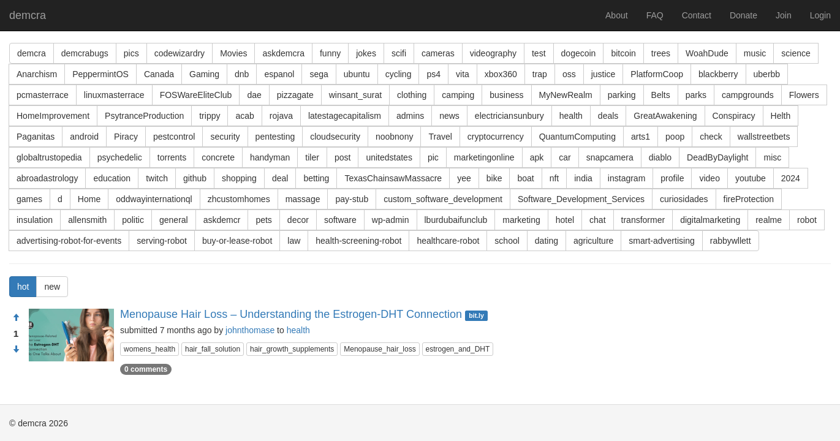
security (225, 136)
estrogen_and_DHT (458, 349)
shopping (239, 178)
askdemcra (283, 53)
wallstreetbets (764, 136)
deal (280, 178)
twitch (157, 178)
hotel (565, 220)
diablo (660, 157)
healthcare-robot (448, 241)
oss (569, 74)
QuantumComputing (577, 136)
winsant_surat (355, 95)
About (616, 15)
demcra (27, 15)
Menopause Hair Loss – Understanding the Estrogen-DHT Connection (291, 314)
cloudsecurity (335, 136)
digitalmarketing (710, 220)
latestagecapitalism (344, 116)
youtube (750, 178)
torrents (171, 157)
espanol (279, 74)
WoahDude (707, 53)
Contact (696, 15)
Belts (660, 95)
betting (316, 178)
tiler (312, 157)
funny (330, 53)
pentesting (275, 136)
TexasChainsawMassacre (393, 178)
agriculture (593, 241)
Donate (743, 15)
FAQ (655, 15)
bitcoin (623, 53)
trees (660, 53)
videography (493, 53)
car (564, 157)
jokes (366, 53)
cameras (438, 53)
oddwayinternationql (154, 199)
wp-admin (390, 220)
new (52, 287)
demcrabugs (84, 53)
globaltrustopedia (49, 157)
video (709, 178)
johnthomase (249, 330)
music (755, 53)
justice (603, 74)
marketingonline (484, 157)
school (506, 241)
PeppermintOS (100, 74)
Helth (781, 116)
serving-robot (162, 241)
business (506, 95)
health (571, 116)
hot (23, 287)
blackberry (718, 74)
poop (674, 136)
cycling (398, 74)
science (795, 53)
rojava (281, 116)
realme (768, 220)
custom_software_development (443, 199)
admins (410, 116)
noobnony (395, 136)
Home (89, 199)
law (293, 241)
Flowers (804, 95)
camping (458, 95)
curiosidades (684, 199)
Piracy (126, 136)
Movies (233, 53)
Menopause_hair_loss (379, 349)
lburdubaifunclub (456, 220)
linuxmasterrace (114, 95)
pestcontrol (174, 136)
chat (597, 220)
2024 (790, 178)
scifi (399, 53)
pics (131, 53)
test (539, 53)
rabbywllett (730, 241)
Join (784, 15)
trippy (209, 116)
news (449, 116)
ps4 (433, 74)
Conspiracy (734, 116)
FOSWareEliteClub (196, 95)
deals (608, 116)
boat (525, 178)
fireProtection (749, 199)
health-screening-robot (358, 241)
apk (537, 157)
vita (462, 74)
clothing (411, 95)
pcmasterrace (43, 95)
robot (807, 220)
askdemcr (222, 220)
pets (263, 220)
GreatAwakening (665, 116)
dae (254, 95)
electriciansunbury (509, 116)
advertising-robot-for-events (69, 241)
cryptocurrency (495, 136)
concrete (218, 157)
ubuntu (357, 74)
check (711, 136)
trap (539, 74)
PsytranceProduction (144, 116)
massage (303, 199)
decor (298, 220)
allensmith (87, 220)
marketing (521, 220)
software (340, 220)
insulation (35, 220)
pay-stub (351, 199)
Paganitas (36, 136)
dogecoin (578, 53)
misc (772, 157)
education (112, 178)
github (194, 178)
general (173, 220)
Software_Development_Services (581, 199)
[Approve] (16, 318)
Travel (440, 136)
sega (318, 74)
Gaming (204, 74)
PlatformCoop (656, 74)
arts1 (640, 136)
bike (494, 178)
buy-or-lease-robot (237, 241)
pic (433, 157)
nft (554, 178)
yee (464, 178)
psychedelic (119, 157)
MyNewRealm (565, 95)
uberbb (767, 74)
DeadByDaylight (717, 157)
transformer (643, 220)
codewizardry (179, 53)
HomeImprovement (53, 116)
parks (696, 95)
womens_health (149, 349)
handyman (270, 157)
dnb (242, 74)
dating (546, 241)
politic (133, 220)
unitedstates (389, 157)
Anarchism (37, 74)
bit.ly (476, 315)
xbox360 (501, 74)
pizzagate (295, 95)
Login (820, 15)
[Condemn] (16, 350)
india (583, 178)
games (29, 199)
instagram (626, 178)
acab (244, 116)
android (84, 136)
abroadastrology (47, 178)
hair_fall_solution (212, 349)
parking (622, 95)
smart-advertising (661, 241)
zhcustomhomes (239, 199)
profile (672, 178)
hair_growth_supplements (292, 349)
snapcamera (610, 157)
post (342, 157)
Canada (159, 74)
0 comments (145, 369)
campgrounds (748, 95)
